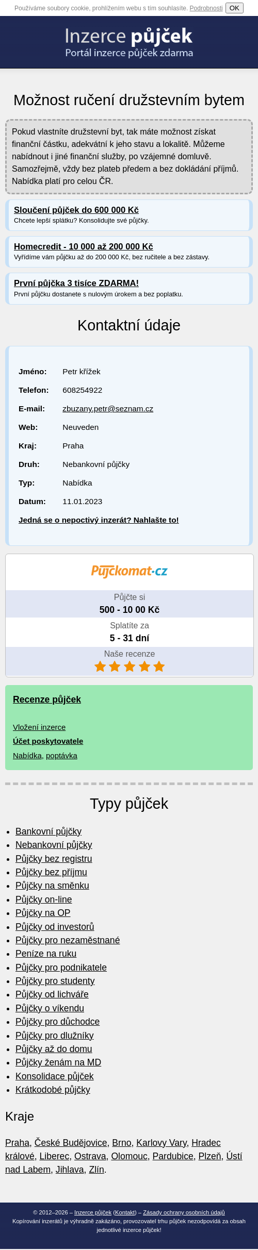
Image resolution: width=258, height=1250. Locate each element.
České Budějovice (71, 1143)
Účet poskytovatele (48, 741)
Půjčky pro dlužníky (54, 1035)
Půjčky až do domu (53, 1049)
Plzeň (210, 1156)
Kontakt (125, 1212)
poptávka (61, 755)
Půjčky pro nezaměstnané (67, 940)
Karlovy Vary (161, 1143)
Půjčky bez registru (53, 859)
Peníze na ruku (45, 953)
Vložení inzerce (39, 727)
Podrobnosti (206, 8)
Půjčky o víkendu (49, 1008)
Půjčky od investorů (54, 927)
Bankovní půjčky (48, 831)
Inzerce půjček (92, 1212)
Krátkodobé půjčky (52, 1090)
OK (234, 8)
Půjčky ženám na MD (58, 1062)
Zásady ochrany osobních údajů (184, 1212)
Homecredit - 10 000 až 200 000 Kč (83, 247)
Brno (121, 1143)
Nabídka (27, 755)
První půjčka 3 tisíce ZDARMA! (76, 283)
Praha (17, 1143)
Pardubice (173, 1156)
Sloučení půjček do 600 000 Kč (76, 210)
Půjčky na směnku (52, 885)
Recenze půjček (47, 699)
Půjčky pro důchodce (57, 1021)
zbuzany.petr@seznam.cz (107, 408)
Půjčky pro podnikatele (61, 967)
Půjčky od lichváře (52, 994)
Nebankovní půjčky (53, 845)
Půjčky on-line (43, 899)
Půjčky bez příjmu (51, 872)
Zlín (96, 1169)
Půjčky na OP (43, 913)
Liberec (55, 1156)
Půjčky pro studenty (55, 981)
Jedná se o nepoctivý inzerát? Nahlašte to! (99, 519)
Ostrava (90, 1156)
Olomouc (129, 1156)
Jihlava (70, 1169)
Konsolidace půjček (54, 1076)
